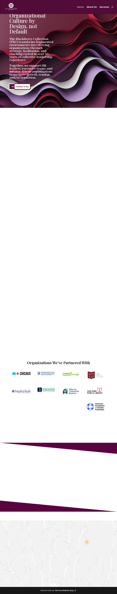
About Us (92, 7)
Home (80, 7)
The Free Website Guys (64, 590)
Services (104, 7)
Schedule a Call (22, 86)
